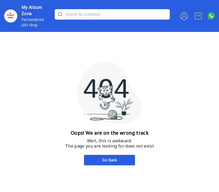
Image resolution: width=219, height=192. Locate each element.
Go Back (109, 159)
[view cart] (198, 16)
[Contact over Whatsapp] (211, 15)
